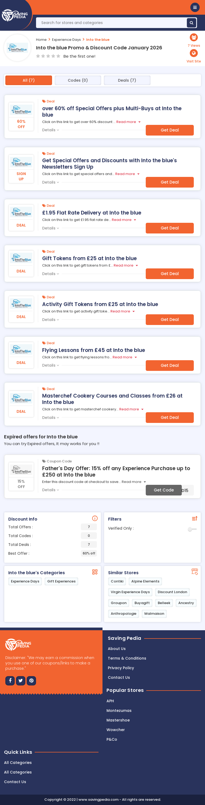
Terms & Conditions (127, 658)
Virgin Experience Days (130, 591)
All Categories (18, 762)
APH (110, 701)
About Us (117, 648)
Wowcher (116, 729)
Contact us (119, 677)
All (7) (29, 80)
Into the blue (97, 39)
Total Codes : (52, 535)
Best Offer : (52, 553)
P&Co (112, 739)
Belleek (164, 602)
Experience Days (66, 39)
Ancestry (186, 602)
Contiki (117, 581)
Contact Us (15, 781)
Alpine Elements (145, 581)
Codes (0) (78, 80)
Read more (126, 121)
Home (41, 39)
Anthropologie (123, 613)
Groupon (119, 602)
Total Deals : (52, 544)
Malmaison (154, 613)
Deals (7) (127, 80)
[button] (195, 7)
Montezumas (119, 710)
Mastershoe (118, 720)
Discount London (172, 591)
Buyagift (142, 602)
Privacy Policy (121, 668)
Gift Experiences (61, 581)
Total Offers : (52, 527)
